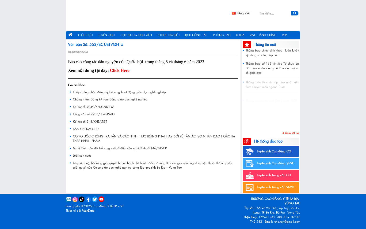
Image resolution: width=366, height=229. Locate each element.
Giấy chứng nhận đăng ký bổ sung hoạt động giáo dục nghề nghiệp (119, 92)
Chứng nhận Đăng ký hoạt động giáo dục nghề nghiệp (110, 99)
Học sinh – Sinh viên (136, 35)
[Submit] (294, 13)
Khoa (240, 35)
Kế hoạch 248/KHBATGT (90, 121)
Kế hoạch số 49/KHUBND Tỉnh (93, 106)
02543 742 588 (270, 217)
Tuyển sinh (106, 35)
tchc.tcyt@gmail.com (287, 221)
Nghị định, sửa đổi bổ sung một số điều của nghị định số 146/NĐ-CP (120, 148)
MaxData (88, 210)
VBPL (285, 35)
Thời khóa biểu (168, 35)
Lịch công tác (196, 35)
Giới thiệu (85, 35)
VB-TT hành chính (263, 35)
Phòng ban (222, 35)
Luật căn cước (82, 155)
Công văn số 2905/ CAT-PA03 (94, 114)
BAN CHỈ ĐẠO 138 (86, 128)
